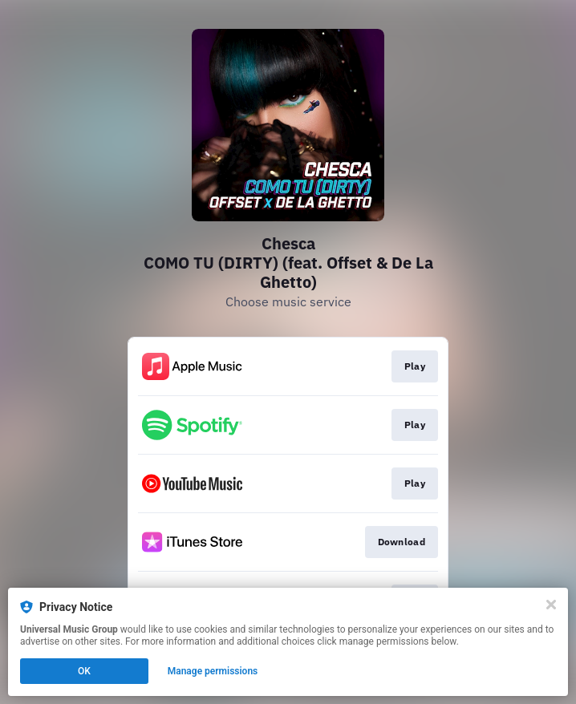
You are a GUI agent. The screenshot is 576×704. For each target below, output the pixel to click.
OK (84, 671)
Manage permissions (213, 671)
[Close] (551, 604)
